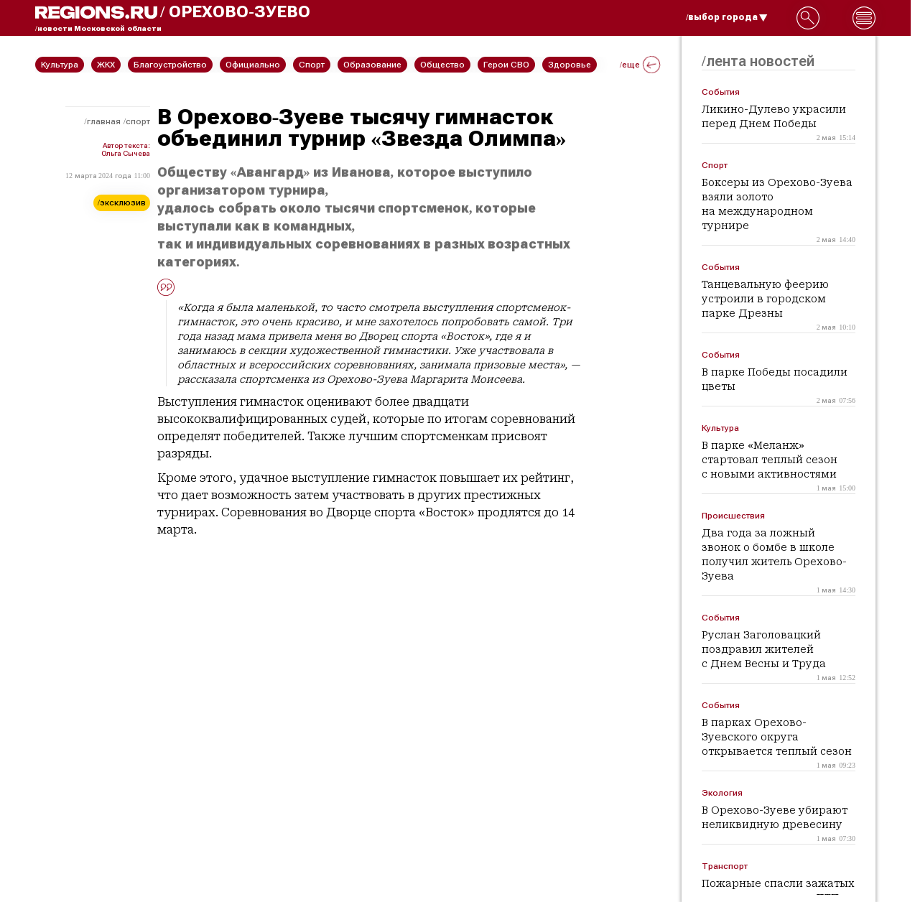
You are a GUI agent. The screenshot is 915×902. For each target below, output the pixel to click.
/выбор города (727, 17)
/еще (640, 64)
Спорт (138, 121)
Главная (104, 121)
